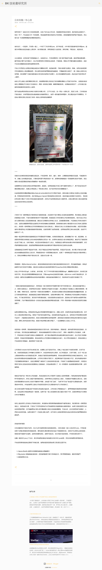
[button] (16, 26)
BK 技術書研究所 (16, 3)
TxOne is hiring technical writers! (39, 544)
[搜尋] (29, 3)
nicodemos (54, 567)
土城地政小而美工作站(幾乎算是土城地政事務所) (43, 497)
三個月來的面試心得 (35, 514)
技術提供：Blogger (51, 564)
